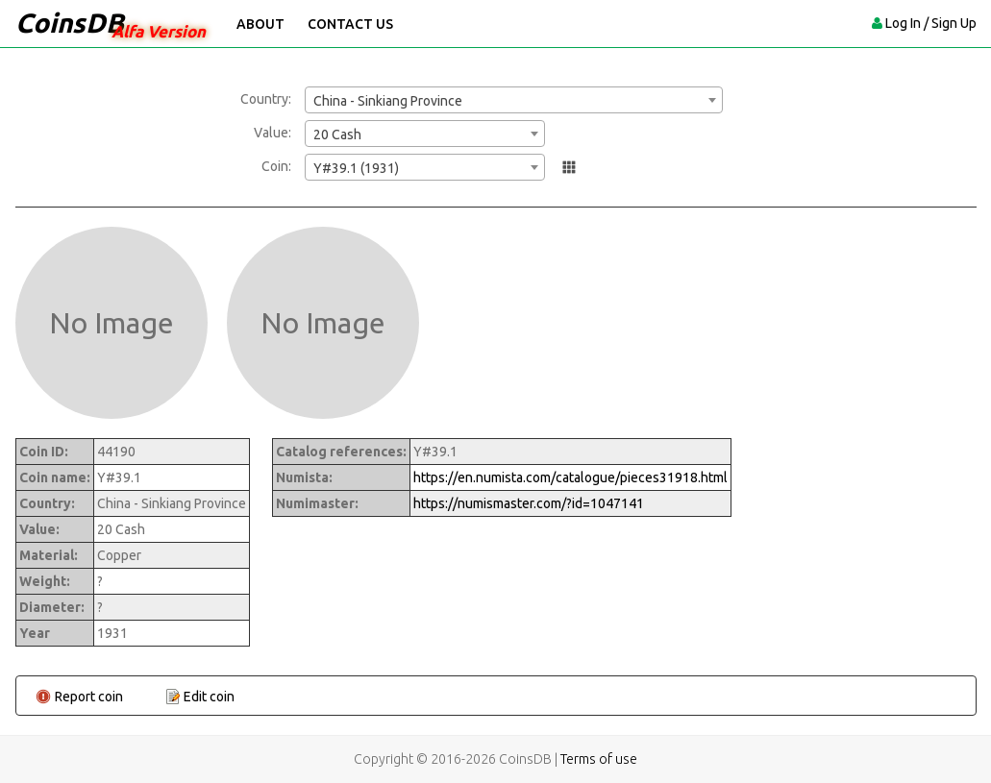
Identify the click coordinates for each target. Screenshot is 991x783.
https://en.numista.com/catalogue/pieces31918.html (570, 477)
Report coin (89, 696)
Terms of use (598, 759)
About (260, 24)
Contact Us (350, 24)
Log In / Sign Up (931, 23)
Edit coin (209, 696)
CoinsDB (69, 22)
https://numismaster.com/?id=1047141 (528, 503)
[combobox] (514, 99)
